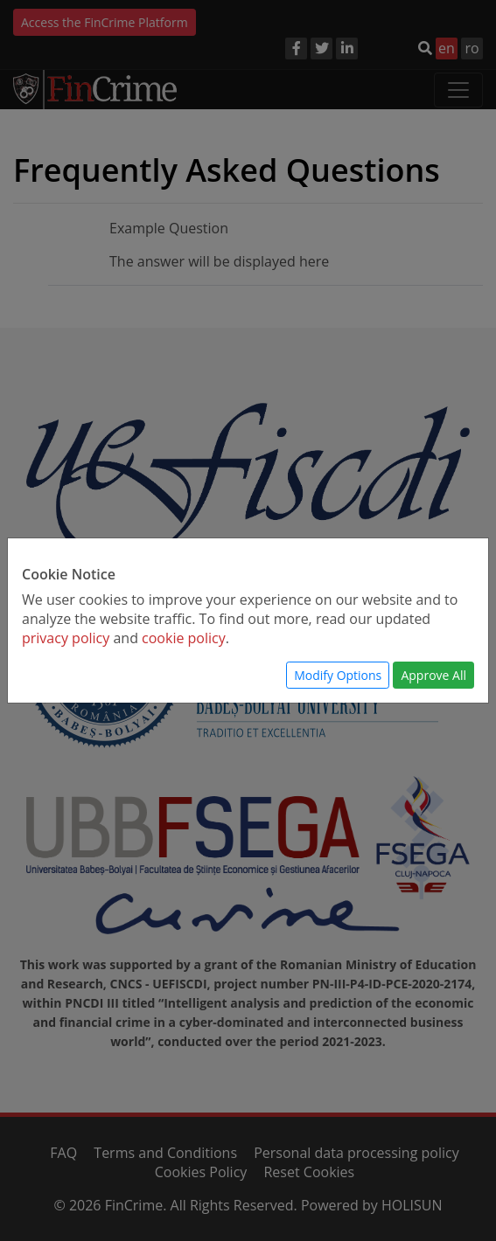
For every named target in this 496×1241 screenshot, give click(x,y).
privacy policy (65, 638)
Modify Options (337, 675)
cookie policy (184, 638)
